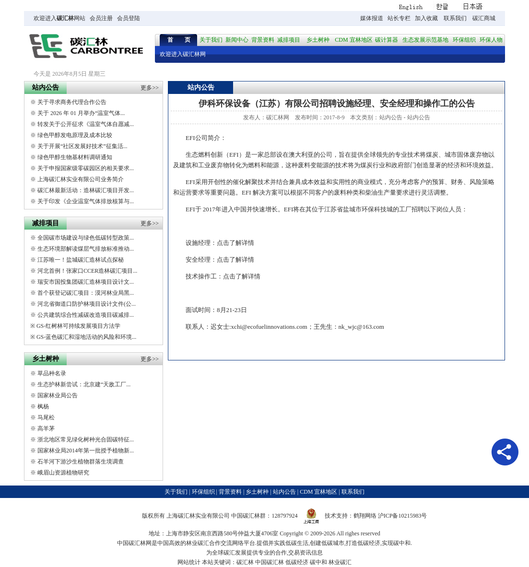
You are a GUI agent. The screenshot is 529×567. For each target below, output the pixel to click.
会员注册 (101, 18)
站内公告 (390, 117)
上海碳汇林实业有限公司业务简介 (80, 179)
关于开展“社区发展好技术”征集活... (82, 146)
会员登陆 (128, 18)
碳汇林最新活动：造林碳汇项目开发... (85, 190)
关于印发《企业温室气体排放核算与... (85, 201)
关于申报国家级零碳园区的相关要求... (85, 168)
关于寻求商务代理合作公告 (71, 102)
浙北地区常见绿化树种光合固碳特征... (85, 439)
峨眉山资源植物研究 (63, 472)
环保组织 (464, 39)
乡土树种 (317, 39)
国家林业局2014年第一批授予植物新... (85, 450)
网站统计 (188, 562)
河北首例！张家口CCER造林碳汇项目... (87, 270)
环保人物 (491, 39)
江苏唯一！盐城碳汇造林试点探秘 (80, 259)
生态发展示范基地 (425, 39)
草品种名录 (51, 373)
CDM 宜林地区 (353, 39)
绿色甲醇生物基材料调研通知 (74, 157)
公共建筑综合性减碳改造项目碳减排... (85, 315)
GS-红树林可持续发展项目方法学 (78, 326)
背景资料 (262, 39)
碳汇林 (65, 18)
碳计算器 (386, 39)
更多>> (150, 87)
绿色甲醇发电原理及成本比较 (74, 135)
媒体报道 (371, 18)
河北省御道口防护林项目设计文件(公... (86, 304)
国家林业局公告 (57, 395)
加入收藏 (426, 18)
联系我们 (455, 18)
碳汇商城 (483, 18)
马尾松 (46, 417)
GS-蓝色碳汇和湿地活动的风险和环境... (86, 337)
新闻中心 (236, 39)
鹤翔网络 (364, 515)
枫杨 (43, 406)
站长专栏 (399, 18)
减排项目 (288, 39)
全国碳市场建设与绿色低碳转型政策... (85, 237)
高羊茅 (46, 428)
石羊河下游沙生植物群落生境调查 (80, 461)
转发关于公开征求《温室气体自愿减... (85, 124)
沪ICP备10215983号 (402, 515)
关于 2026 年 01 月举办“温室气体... (81, 113)
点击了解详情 (235, 242)
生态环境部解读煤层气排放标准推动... (85, 248)
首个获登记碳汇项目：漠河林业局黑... (85, 292)
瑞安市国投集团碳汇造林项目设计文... (85, 281)
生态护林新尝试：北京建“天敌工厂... (83, 384)
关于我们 (211, 39)
